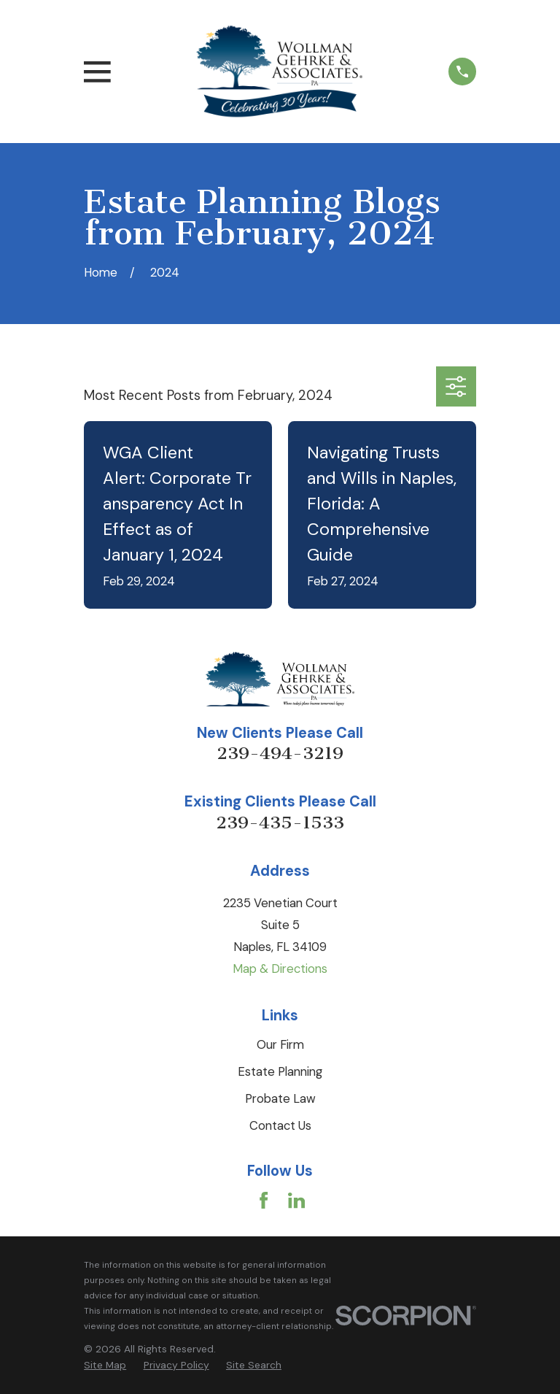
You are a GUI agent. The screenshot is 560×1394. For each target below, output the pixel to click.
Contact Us (280, 1125)
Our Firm (280, 1044)
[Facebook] (263, 1200)
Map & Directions (280, 968)
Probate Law (280, 1098)
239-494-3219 (280, 753)
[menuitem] (105, 1365)
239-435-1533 (280, 822)
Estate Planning (280, 1071)
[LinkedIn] (296, 1200)
